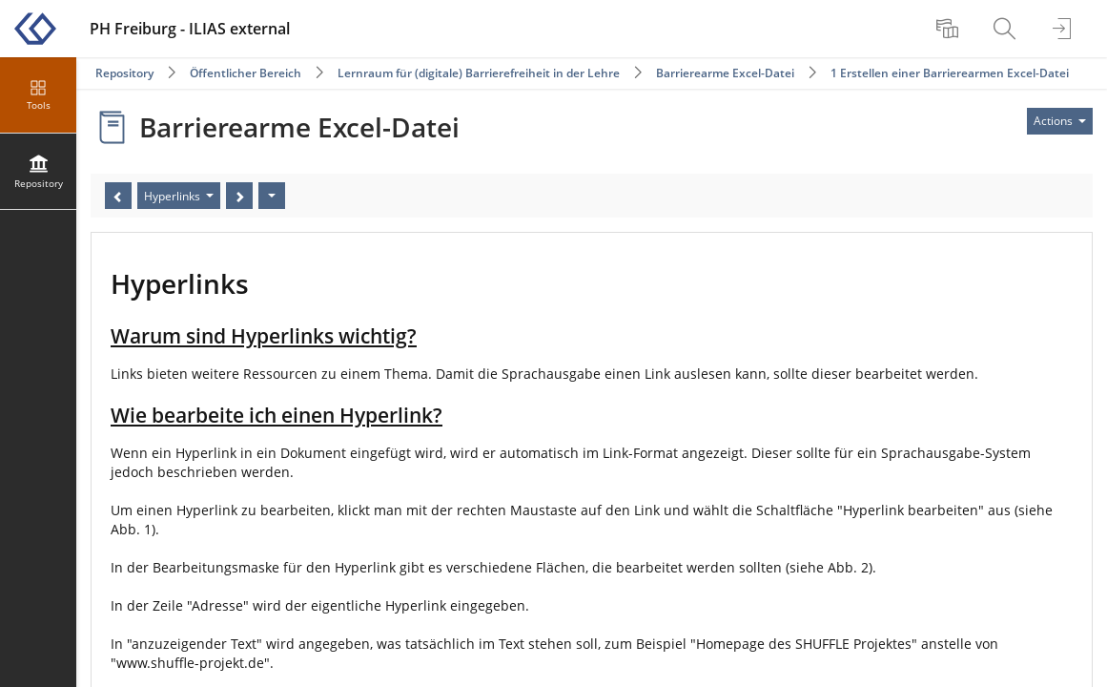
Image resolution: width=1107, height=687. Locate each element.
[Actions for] (1060, 121)
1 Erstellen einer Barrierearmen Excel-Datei (949, 73)
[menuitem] (949, 28)
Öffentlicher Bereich (245, 73)
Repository (124, 73)
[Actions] (271, 195)
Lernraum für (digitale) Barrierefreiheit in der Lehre (479, 73)
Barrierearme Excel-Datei (725, 73)
